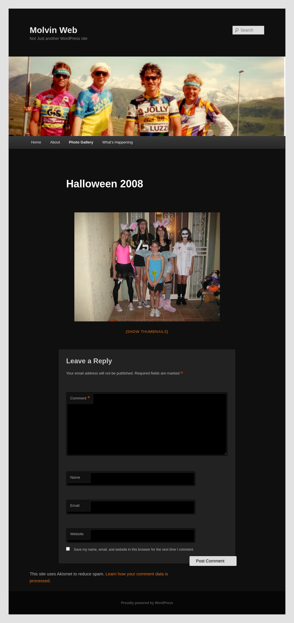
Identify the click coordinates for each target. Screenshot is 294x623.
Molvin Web (53, 30)
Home (36, 142)
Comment (80, 398)
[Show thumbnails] (147, 331)
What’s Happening (117, 142)
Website (77, 534)
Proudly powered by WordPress (147, 603)
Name (75, 477)
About (55, 142)
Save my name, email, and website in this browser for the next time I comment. (134, 550)
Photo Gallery (81, 142)
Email (75, 505)
